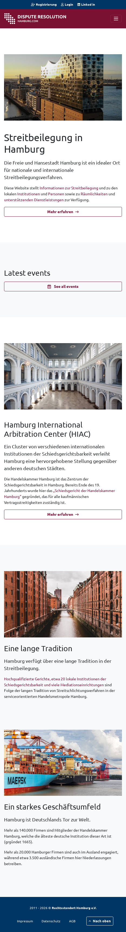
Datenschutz (51, 921)
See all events (63, 286)
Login (67, 4)
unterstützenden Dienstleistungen (34, 199)
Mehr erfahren (63, 211)
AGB (72, 921)
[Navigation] (116, 18)
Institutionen (28, 193)
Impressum (25, 921)
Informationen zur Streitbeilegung (69, 187)
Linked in (86, 4)
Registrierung (44, 4)
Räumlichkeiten (94, 193)
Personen (56, 193)
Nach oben (100, 921)
